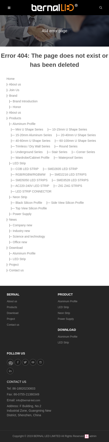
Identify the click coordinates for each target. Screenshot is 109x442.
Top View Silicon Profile (31, 261)
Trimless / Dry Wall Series (32, 199)
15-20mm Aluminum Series (34, 188)
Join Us (14, 143)
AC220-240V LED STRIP (32, 238)
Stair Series (59, 205)
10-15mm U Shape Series (69, 182)
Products (15, 171)
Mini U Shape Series (29, 182)
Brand (13, 148)
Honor (17, 160)
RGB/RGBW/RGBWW (31, 227)
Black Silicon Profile (29, 255)
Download (12, 313)
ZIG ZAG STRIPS (70, 238)
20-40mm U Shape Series (78, 188)
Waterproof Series (71, 210)
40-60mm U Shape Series (33, 193)
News (13, 272)
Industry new (21, 284)
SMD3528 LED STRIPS (73, 233)
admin (92, 436)
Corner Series (85, 205)
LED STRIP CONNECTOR (34, 244)
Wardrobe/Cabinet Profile (33, 210)
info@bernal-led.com (28, 400)
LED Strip (19, 216)
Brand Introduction (25, 154)
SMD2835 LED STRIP (63, 222)
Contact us (13, 324)
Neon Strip (20, 250)
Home (11, 131)
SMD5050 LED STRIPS (32, 233)
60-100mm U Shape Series (77, 193)
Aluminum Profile (24, 177)
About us (15, 137)
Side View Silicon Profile (67, 255)
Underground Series (29, 205)
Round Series (68, 199)
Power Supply (22, 267)
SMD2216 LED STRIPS (70, 227)
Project (11, 318)
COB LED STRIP (27, 222)
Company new (22, 278)
